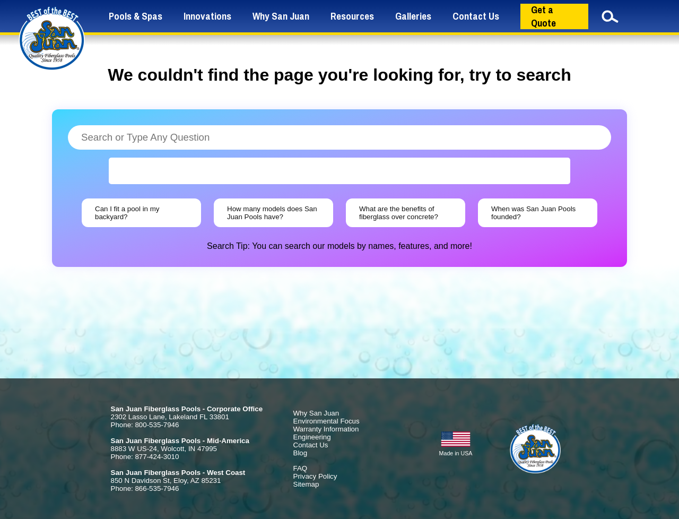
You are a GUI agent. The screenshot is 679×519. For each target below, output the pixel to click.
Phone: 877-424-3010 (145, 457)
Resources (352, 16)
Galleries (413, 16)
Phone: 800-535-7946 (145, 425)
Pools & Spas (135, 16)
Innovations (207, 16)
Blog (300, 453)
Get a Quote (543, 16)
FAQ (300, 468)
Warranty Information (326, 429)
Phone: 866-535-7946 (145, 488)
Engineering (312, 437)
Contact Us (475, 16)
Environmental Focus (326, 421)
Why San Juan (281, 16)
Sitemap (306, 484)
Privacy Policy (315, 476)
